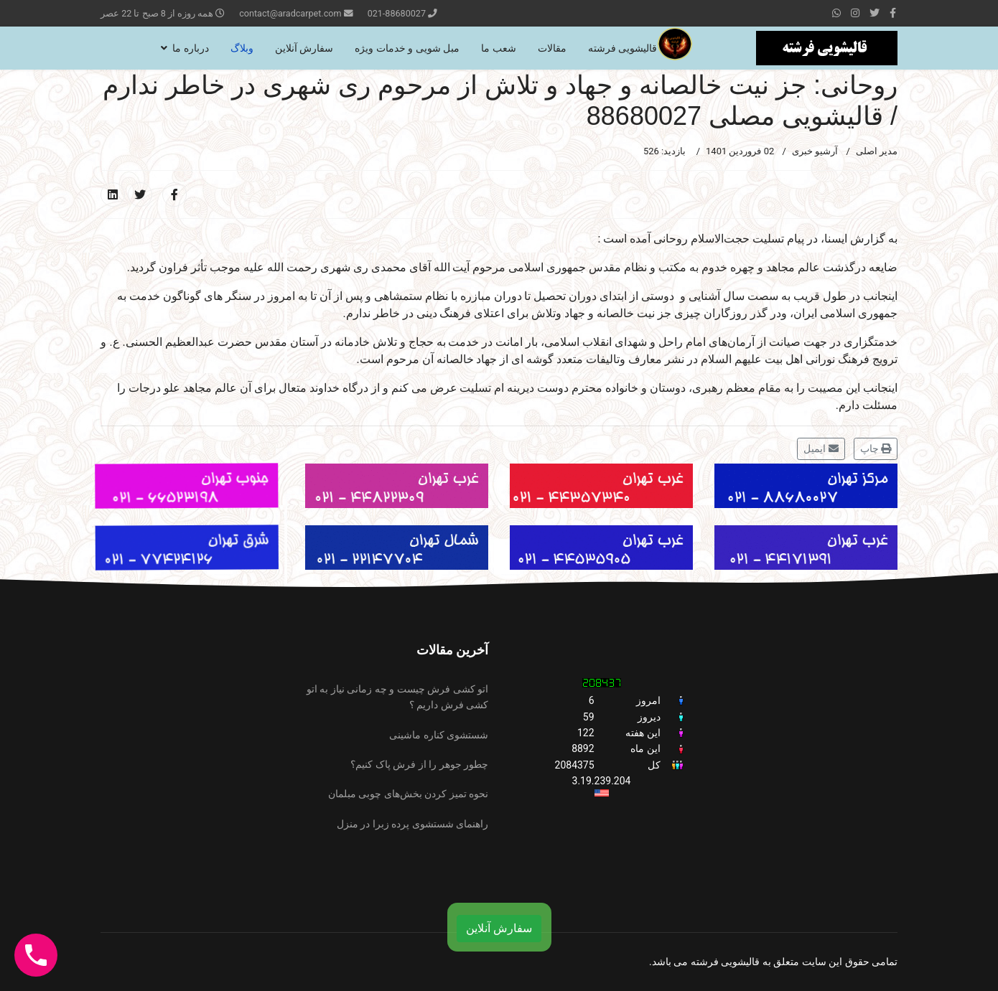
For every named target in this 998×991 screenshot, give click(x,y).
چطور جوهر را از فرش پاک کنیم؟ (419, 764)
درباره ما (190, 48)
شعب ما (498, 48)
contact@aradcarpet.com (290, 13)
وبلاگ (241, 48)
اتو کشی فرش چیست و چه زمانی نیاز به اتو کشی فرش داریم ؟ (397, 696)
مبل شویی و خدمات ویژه (407, 48)
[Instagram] (855, 13)
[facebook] (893, 13)
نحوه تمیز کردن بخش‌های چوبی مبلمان (408, 793)
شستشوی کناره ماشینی (438, 735)
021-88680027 (397, 13)
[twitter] (874, 13)
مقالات (552, 48)
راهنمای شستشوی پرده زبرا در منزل (412, 824)
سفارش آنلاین (304, 48)
